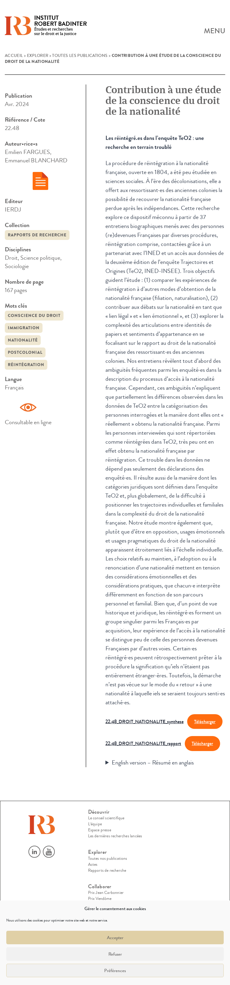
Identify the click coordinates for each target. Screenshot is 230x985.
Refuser (115, 954)
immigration (24, 328)
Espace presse (99, 830)
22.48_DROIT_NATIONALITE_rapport (143, 743)
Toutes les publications (80, 56)
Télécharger (204, 721)
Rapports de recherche (37, 235)
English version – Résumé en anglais (153, 762)
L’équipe (95, 824)
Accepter (115, 937)
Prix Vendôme (100, 899)
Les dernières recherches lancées (115, 836)
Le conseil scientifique (106, 818)
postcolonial (25, 352)
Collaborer (99, 886)
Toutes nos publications (107, 859)
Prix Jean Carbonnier (106, 893)
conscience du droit (34, 315)
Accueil (14, 56)
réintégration (26, 365)
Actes (93, 865)
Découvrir (99, 812)
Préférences (115, 970)
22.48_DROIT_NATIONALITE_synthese (144, 721)
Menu (214, 31)
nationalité (23, 340)
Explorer (38, 56)
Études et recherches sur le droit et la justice (60, 26)
